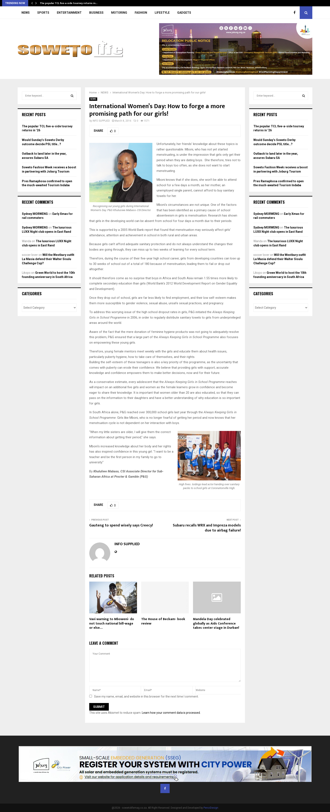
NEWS (25, 12)
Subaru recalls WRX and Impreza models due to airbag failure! (207, 528)
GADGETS (184, 12)
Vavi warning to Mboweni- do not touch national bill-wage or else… (111, 623)
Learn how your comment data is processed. (171, 712)
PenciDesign (211, 807)
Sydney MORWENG (35, 213)
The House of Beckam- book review (163, 621)
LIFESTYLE (162, 12)
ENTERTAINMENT (69, 12)
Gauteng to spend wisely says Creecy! (121, 525)
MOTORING (119, 12)
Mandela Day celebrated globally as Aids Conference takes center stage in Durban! (216, 623)
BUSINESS (96, 12)
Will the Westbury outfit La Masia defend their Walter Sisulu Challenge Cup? (48, 259)
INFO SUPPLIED (101, 120)
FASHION (141, 12)
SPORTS (43, 12)
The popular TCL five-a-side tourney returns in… (68, 3)
